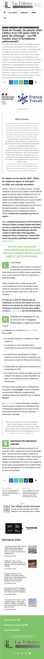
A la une (5, 27)
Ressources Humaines (30, 27)
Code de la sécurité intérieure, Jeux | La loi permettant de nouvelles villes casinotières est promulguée (11, 493)
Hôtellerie (13, 27)
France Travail (7, 241)
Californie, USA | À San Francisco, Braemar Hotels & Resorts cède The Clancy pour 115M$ (15, 563)
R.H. (20, 27)
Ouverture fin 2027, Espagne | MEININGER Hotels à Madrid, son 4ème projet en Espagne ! (15, 590)
